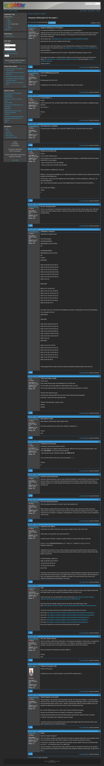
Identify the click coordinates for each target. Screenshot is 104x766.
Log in (29, 22)
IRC (9, 18)
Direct (10, 62)
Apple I (43, 13)
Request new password (12, 53)
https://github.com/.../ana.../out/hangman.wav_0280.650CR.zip (80, 48)
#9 (99, 416)
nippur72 (32, 28)
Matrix (9, 20)
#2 (99, 70)
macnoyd (7, 114)
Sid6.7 (6, 122)
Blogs (7, 129)
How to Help (15, 160)
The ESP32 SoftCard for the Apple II (15, 76)
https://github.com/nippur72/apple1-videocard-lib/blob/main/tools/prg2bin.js (67, 619)
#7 (99, 229)
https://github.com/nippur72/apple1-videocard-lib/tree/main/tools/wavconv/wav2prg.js (70, 612)
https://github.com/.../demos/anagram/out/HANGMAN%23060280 (70, 39)
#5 (99, 149)
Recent (15, 10)
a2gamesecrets (8, 96)
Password (7, 47)
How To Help (83, 10)
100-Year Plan (91, 10)
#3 (99, 95)
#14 (99, 585)
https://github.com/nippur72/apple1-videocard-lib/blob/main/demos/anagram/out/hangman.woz (70, 605)
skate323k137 (33, 73)
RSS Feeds (9, 133)
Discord (9, 22)
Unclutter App (18, 62)
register (35, 22)
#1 (99, 25)
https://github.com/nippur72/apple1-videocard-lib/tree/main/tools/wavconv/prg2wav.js (70, 615)
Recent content (9, 36)
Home (5, 10)
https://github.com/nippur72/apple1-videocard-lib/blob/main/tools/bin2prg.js (67, 622)
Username (7, 43)
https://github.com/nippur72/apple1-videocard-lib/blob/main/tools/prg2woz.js (68, 617)
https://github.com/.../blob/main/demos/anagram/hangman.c (61, 59)
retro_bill (32, 666)
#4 (99, 124)
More (24, 86)
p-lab (30, 98)
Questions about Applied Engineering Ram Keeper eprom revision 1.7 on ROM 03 (14, 118)
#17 (99, 695)
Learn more (7, 29)
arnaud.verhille (8, 102)
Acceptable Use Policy (11, 137)
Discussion (37, 13)
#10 (99, 441)
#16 (99, 664)
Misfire (9, 24)
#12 (99, 499)
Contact (98, 10)
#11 (99, 474)
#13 (99, 524)
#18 (99, 731)
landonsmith (8, 108)
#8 (99, 376)
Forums (10, 10)
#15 (99, 636)
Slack (9, 26)
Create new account (11, 51)
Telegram (10, 27)
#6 (99, 204)
